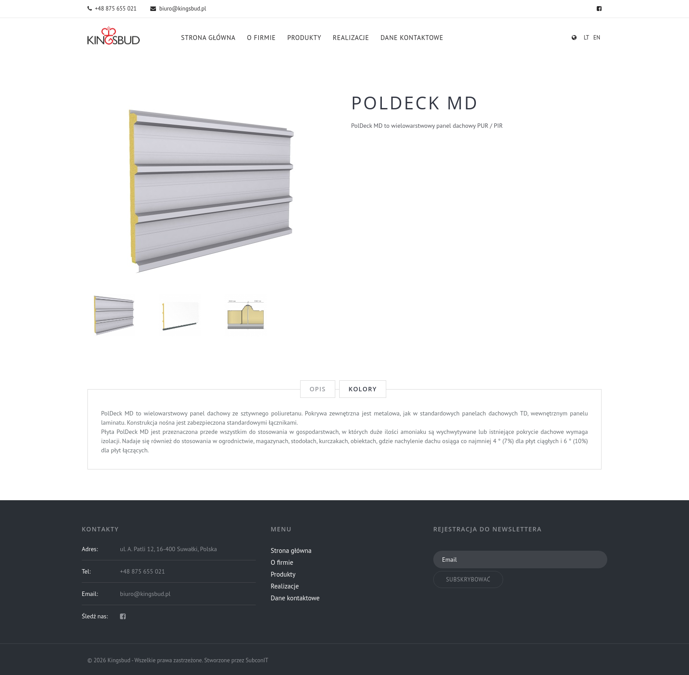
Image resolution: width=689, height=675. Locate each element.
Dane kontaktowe (412, 37)
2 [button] (212, 267)
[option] (212, 190)
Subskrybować (468, 579)
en (596, 37)
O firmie (261, 37)
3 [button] (222, 267)
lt (586, 37)
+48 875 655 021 (112, 8)
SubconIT (257, 660)
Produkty (304, 37)
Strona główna (208, 37)
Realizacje (351, 37)
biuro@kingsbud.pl (178, 8)
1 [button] (203, 267)
